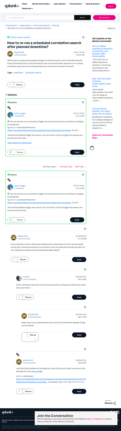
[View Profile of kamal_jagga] (19, 113)
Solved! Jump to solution (20, 37)
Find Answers (11, 25)
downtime (18, 72)
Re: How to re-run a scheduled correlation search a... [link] (30, 28)
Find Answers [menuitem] (75, 4)
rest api (34, 371)
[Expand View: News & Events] (99, 3)
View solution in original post (19, 143)
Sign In (110, 6)
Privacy (10, 420)
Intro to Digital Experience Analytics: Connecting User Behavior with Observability (102, 51)
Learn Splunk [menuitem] (59, 4)
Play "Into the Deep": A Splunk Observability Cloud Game (102, 82)
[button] (82, 37)
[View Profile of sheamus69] (19, 52)
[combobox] (39, 17)
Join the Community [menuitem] (40, 4)
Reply (77, 85)
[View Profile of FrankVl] (26, 276)
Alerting (55, 25)
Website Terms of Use (21, 420)
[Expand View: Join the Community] (50, 3)
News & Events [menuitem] (92, 4)
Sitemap (4, 420)
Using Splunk (25, 25)
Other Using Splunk (41, 25)
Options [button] (109, 28)
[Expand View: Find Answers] (82, 3)
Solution (13, 102)
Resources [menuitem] (26, 8)
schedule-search (33, 72)
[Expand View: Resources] (32, 8)
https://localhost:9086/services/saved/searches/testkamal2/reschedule (39, 130)
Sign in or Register (94, 419)
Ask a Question (104, 17)
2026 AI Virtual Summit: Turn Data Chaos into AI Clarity (102, 111)
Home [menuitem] (24, 4)
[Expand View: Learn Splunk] (66, 3)
